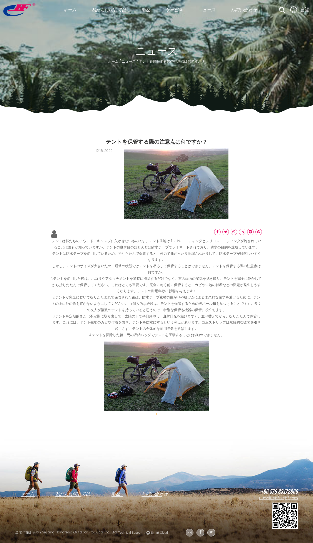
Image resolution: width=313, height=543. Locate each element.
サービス (174, 9)
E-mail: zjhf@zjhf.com (278, 498)
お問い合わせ (244, 9)
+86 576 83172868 (279, 492)
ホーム (69, 9)
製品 (146, 9)
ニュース (206, 9)
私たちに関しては (109, 9)
